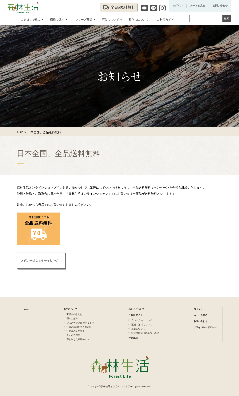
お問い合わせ (220, 5)
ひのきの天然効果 (75, 331)
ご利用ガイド (135, 315)
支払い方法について (141, 320)
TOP (20, 132)
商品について (70, 309)
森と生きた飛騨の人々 (77, 339)
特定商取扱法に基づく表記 (145, 333)
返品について (138, 328)
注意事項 (133, 338)
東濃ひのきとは (74, 314)
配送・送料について (141, 324)
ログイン (178, 5)
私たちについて (137, 309)
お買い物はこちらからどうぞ (39, 260)
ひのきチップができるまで (80, 322)
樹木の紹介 (72, 318)
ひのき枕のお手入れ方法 (79, 327)
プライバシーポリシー (205, 327)
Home (26, 309)
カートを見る (197, 5)
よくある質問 (73, 335)
